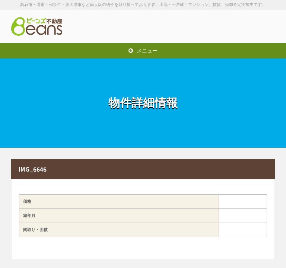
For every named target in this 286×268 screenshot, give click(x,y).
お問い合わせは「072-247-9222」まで (237, 26)
